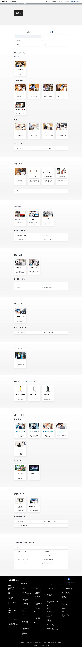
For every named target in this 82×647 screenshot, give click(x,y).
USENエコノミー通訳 (21, 563)
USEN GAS (48, 608)
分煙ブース (46, 567)
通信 (35, 601)
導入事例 (62, 1)
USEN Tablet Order (25, 603)
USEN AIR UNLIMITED (38, 603)
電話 (35, 611)
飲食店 (18, 36)
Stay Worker (46, 551)
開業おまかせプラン (50, 588)
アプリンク (23, 632)
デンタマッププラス (65, 604)
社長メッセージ (10, 589)
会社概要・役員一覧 (11, 587)
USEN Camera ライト (21, 332)
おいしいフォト (20, 190)
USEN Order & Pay (48, 148)
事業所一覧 (9, 592)
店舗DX (9, 593)
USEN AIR (19, 284)
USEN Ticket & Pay (25, 599)
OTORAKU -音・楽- (38, 591)
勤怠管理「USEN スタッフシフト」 (24, 148)
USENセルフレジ (24, 589)
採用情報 (9, 598)
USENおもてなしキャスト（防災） (51, 559)
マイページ (13, 612)
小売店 (18, 40)
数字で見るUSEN (10, 594)
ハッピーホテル (64, 616)
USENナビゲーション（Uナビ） (66, 593)
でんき (47, 605)
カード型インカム (47, 547)
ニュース (58, 1)
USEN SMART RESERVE (25, 628)
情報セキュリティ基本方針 (50, 642)
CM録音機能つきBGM (21, 235)
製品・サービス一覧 (12, 602)
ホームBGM (36, 598)
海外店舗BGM (47, 235)
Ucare (48, 619)
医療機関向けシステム (65, 608)
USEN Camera (37, 617)
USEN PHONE (37, 612)
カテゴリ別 (30, 32)
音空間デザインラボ (65, 594)
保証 (46, 592)
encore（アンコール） (65, 591)
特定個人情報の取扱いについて (39, 642)
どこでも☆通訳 (47, 555)
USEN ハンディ (24, 600)
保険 (46, 598)
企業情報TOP (10, 585)
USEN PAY (23, 610)
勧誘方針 (45, 642)
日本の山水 (19, 567)
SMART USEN (64, 597)
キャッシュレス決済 (24, 608)
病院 (18, 44)
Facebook (71, 579)
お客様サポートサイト (12, 610)
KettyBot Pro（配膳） (25, 618)
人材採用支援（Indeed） (22, 551)
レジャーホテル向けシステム (66, 615)
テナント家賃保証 (49, 594)
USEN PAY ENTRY (24, 613)
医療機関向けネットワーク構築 (66, 607)
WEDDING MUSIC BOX (38, 596)
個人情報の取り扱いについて (30, 642)
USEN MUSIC (37, 588)
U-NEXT (63, 598)
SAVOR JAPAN (24, 631)
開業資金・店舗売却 (50, 612)
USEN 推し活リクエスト (65, 600)
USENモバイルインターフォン (51, 630)
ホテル (44, 44)
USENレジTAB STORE (25, 592)
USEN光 (18, 287)
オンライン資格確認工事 (65, 605)
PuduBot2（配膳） (25, 620)
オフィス (45, 40)
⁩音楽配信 (35, 587)
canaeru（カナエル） (50, 589)
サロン (44, 36)
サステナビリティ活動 (58, 642)
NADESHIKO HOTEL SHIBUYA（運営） (68, 612)
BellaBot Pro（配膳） (25, 621)
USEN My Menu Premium (26, 605)
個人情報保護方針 (23, 642)
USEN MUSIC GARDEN (22, 525)
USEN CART (19, 547)
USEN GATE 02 (37, 608)
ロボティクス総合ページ (30, 381)
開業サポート (48, 587)
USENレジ (23, 588)
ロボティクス (23, 617)
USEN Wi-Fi (46, 284)
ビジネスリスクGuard (50, 602)
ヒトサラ (23, 629)
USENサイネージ (47, 239)
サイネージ (35, 622)
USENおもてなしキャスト (22, 559)
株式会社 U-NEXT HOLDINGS (13, 624)
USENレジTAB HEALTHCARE (26, 593)
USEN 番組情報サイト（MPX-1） (51, 521)
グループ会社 (10, 597)
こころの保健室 (20, 555)
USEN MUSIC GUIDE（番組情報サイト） (68, 588)
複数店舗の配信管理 (21, 239)
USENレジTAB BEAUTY (25, 591)
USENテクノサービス (48, 563)
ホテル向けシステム (65, 614)
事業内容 (9, 588)
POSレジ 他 (23, 587)
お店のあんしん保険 (50, 600)
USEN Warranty (49, 595)
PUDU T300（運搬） (25, 622)
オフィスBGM (37, 597)
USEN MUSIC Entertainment (39, 589)
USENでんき (48, 607)
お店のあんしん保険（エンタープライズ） (53, 601)
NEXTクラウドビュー (48, 332)
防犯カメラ (35, 615)
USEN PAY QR (24, 614)
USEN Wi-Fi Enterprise (49, 287)
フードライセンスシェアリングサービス (53, 629)
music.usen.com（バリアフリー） (24, 521)
